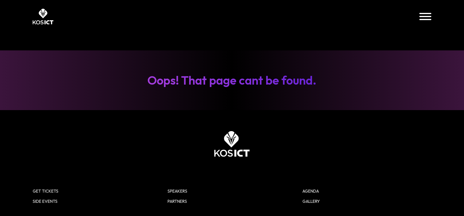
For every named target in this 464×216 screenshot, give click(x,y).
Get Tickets (277, 139)
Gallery (386, 17)
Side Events (349, 17)
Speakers (281, 17)
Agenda (314, 17)
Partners (418, 17)
